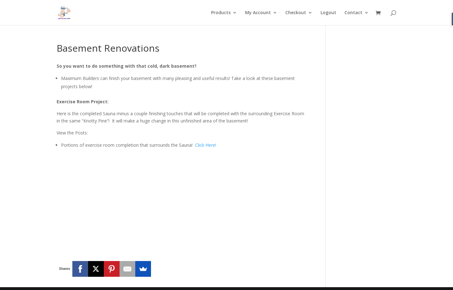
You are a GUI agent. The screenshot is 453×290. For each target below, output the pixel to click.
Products (221, 12)
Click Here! (205, 145)
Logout (328, 12)
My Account (258, 12)
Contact (353, 12)
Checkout (295, 12)
